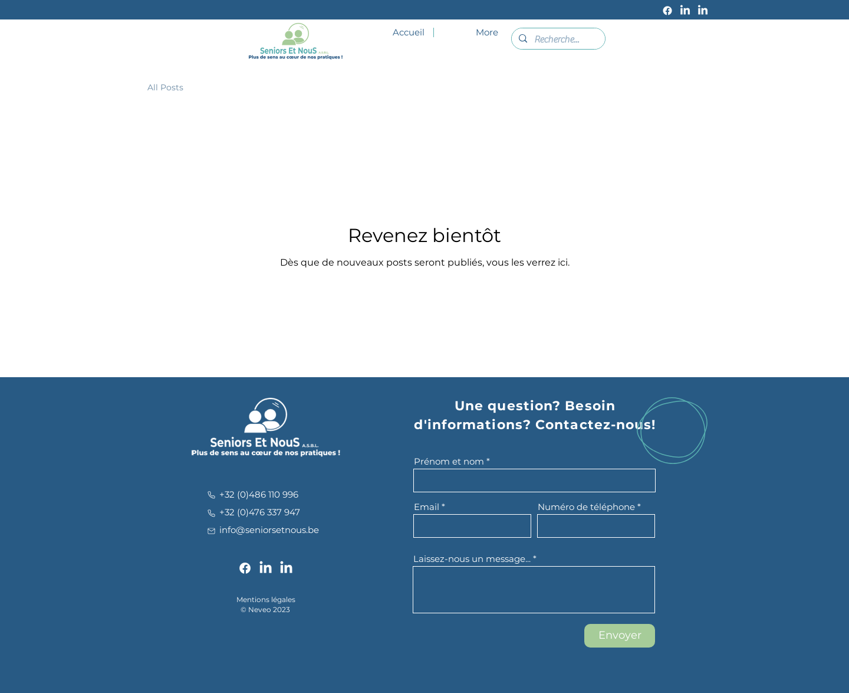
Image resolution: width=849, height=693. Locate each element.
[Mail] (211, 531)
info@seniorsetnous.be (269, 529)
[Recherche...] (557, 39)
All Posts (165, 87)
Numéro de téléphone (586, 506)
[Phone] (211, 495)
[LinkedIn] (685, 11)
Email (426, 506)
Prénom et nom (449, 461)
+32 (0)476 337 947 (259, 512)
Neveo (259, 609)
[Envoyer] (619, 636)
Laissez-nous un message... (472, 558)
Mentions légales (265, 599)
